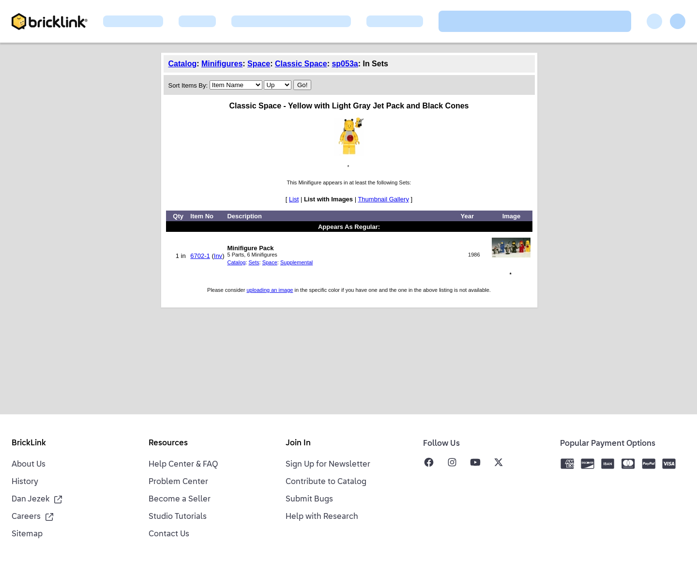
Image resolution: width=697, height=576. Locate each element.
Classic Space (301, 64)
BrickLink (29, 443)
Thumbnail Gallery (383, 199)
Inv (218, 255)
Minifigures (221, 64)
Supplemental (296, 262)
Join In (298, 443)
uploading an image (269, 290)
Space (258, 64)
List (294, 199)
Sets (254, 262)
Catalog (182, 64)
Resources (168, 443)
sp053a (345, 64)
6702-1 (200, 255)
